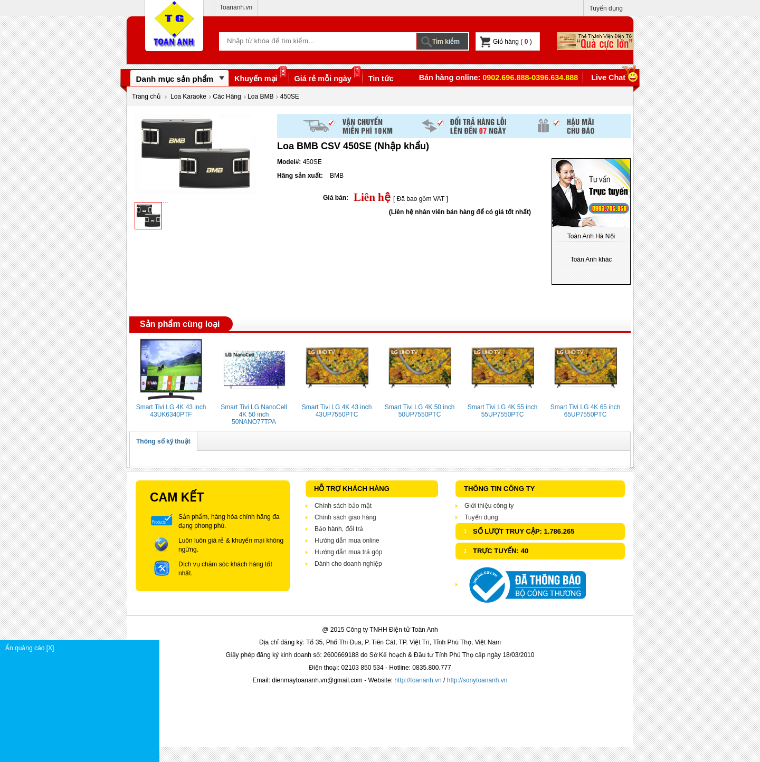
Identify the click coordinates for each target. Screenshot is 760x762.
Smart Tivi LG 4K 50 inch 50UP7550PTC (420, 410)
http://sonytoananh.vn (477, 680)
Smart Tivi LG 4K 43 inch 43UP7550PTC (337, 410)
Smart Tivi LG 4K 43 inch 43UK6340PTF (171, 410)
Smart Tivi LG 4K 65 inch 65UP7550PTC (585, 410)
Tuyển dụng (606, 8)
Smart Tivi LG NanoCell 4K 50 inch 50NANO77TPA (254, 414)
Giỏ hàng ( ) (506, 41)
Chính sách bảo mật (343, 505)
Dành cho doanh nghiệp (348, 563)
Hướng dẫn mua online (347, 540)
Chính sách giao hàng (345, 517)
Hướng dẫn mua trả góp (348, 552)
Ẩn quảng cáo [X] (82, 648)
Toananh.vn (236, 7)
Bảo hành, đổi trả (339, 529)
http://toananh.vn (417, 680)
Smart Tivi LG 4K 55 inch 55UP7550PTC (503, 410)
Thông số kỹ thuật (163, 441)
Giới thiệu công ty (489, 505)
